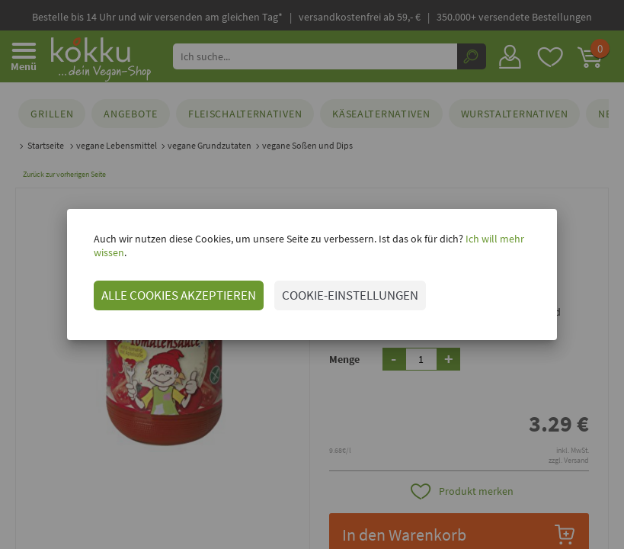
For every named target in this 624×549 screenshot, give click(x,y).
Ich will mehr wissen (495, 245)
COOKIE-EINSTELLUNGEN (335, 288)
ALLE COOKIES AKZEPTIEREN (164, 288)
